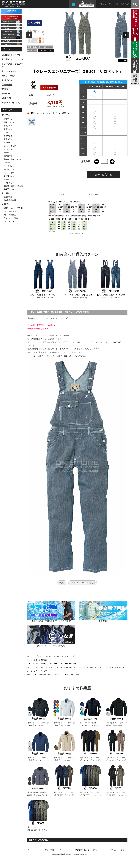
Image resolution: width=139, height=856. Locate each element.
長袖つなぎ (8, 139)
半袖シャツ (8, 126)
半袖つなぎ (8, 136)
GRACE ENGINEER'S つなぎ (82, 583)
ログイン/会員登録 (86, 6)
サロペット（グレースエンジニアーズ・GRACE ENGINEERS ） (103, 667)
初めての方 (125, 4)
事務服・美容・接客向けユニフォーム (13, 187)
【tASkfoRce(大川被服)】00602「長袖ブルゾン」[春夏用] (38, 795)
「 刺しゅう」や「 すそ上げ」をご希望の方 (49, 113)
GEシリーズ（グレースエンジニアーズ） (61, 656)
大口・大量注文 (10, 215)
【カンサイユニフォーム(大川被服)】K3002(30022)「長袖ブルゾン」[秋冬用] (64, 760)
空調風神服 (8, 156)
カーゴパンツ (9, 166)
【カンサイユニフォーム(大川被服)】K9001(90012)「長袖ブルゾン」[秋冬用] (116, 725)
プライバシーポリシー (119, 850)
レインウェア (9, 183)
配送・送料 (113, 4)
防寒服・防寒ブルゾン (12, 159)
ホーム (29, 656)
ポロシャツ (8, 143)
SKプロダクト (39, 656)
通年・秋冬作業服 (40, 660)
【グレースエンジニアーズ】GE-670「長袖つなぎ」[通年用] (90, 760)
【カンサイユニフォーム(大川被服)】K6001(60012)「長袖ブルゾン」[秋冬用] (38, 725)
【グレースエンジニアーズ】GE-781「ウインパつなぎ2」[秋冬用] (116, 795)
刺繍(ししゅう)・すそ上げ (14, 208)
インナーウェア (10, 146)
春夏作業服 (8, 197)
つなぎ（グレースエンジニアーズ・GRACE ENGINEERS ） (56, 664)
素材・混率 (93, 194)
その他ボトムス (10, 169)
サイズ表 (60, 194)
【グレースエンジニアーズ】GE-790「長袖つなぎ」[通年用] (64, 795)
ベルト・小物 (9, 173)
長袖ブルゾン (9, 122)
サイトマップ (9, 221)
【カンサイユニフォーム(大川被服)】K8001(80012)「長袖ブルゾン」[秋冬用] (64, 725)
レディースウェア (40, 671)
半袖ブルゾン (9, 119)
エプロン (7, 179)
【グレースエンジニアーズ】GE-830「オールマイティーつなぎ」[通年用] (90, 795)
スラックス (8, 163)
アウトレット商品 (11, 218)
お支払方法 (102, 4)
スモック (7, 153)
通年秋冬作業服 (10, 200)
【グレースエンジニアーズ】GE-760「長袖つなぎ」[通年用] (116, 760)
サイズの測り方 (10, 211)
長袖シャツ (8, 129)
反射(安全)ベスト (10, 176)
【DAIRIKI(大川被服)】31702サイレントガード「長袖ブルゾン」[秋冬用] (89, 725)
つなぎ (62, 583)
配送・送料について (53, 850)
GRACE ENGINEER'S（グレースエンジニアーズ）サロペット (56, 675)
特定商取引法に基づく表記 (86, 850)
